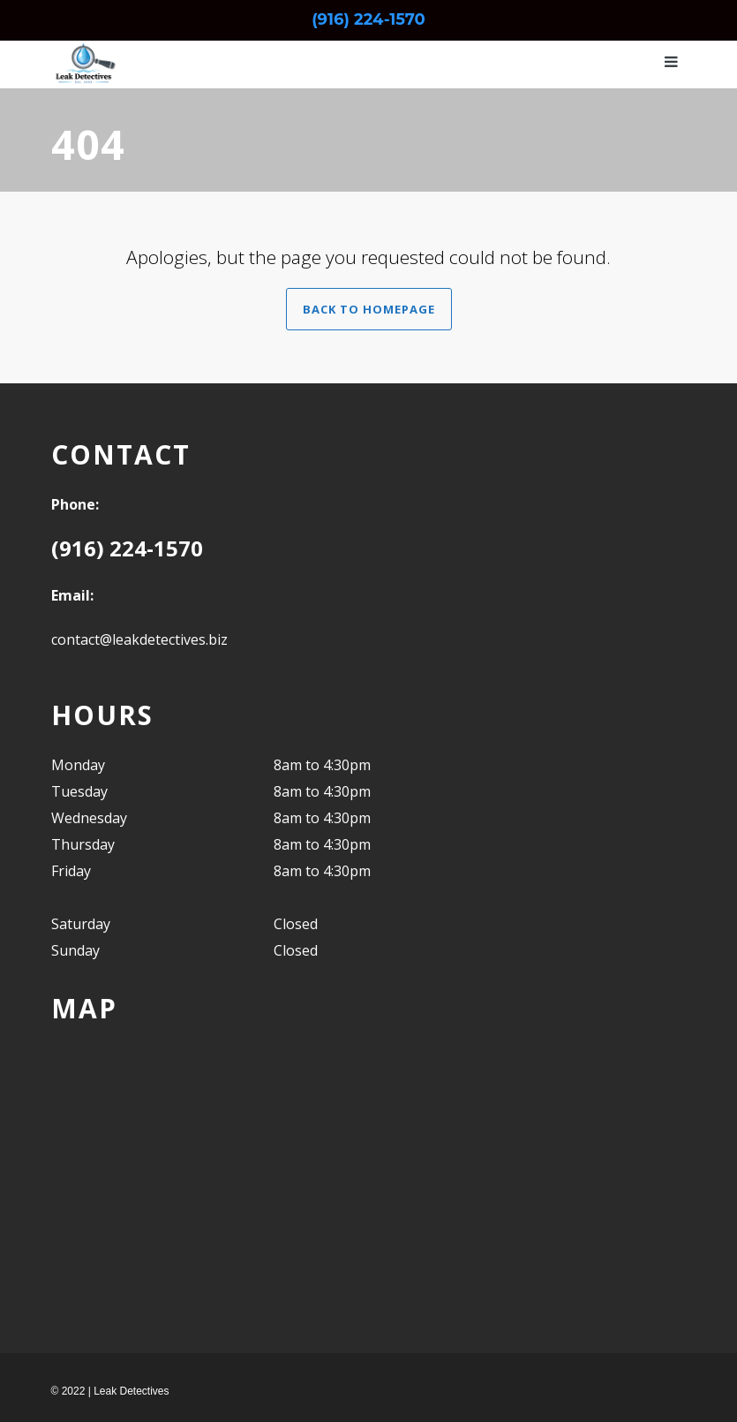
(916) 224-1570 (368, 19)
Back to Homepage (369, 309)
